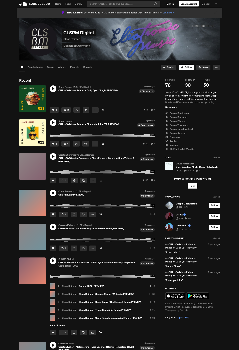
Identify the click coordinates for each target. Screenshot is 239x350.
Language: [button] (177, 317)
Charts (209, 307)
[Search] (123, 4)
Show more (171, 107)
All (22, 67)
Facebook (172, 137)
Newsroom (198, 307)
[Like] (54, 110)
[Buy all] (100, 332)
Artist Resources (183, 307)
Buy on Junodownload (179, 129)
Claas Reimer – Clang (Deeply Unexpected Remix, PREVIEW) (111, 318)
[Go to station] (168, 67)
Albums (62, 67)
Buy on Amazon (175, 133)
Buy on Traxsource (177, 125)
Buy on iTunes (175, 121)
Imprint (169, 307)
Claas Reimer (69, 286)
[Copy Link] (86, 110)
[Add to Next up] (92, 332)
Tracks (50, 67)
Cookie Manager (205, 303)
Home (58, 4)
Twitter (171, 141)
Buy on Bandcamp (177, 113)
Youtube (171, 145)
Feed (68, 4)
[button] (216, 4)
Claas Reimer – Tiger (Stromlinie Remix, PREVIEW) (105, 310)
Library (78, 4)
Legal (168, 303)
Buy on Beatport (176, 117)
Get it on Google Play (198, 296)
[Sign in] (170, 3)
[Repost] (66, 110)
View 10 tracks (57, 325)
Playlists (74, 67)
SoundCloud (34, 4)
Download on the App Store (175, 296)
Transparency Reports (176, 310)
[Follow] (186, 67)
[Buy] (103, 110)
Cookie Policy (188, 303)
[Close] (215, 13)
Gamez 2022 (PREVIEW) (92, 286)
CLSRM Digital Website (179, 149)
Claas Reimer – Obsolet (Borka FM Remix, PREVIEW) (106, 294)
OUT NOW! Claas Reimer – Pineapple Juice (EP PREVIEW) (181, 246)
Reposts (87, 67)
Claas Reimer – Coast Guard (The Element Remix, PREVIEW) (110, 302)
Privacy (176, 303)
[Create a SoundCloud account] (189, 3)
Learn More (169, 12)
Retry (192, 186)
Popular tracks (35, 67)
